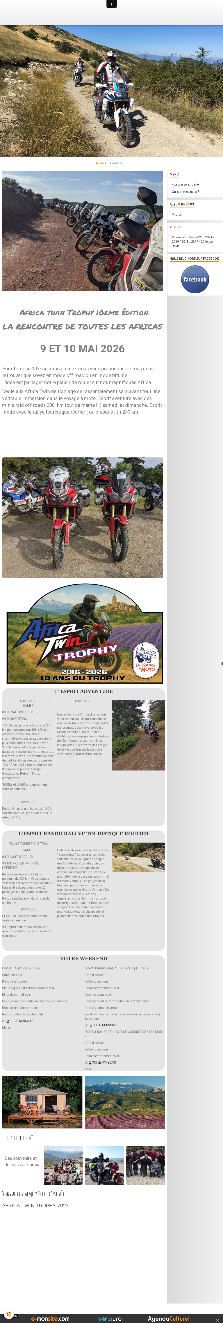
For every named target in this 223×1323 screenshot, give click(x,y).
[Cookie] (9, 1314)
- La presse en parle (185, 186)
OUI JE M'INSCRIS (21, 1023)
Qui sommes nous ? (185, 194)
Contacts (117, 164)
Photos (177, 216)
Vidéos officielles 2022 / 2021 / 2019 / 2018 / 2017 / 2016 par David (193, 244)
